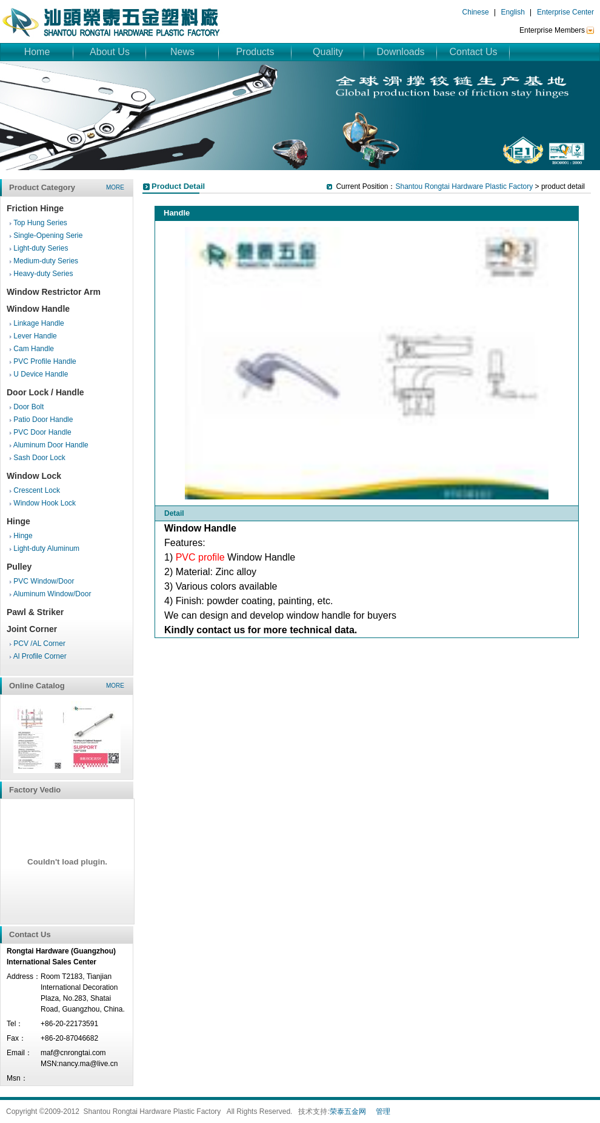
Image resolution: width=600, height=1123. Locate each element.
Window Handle (38, 309)
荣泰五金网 (348, 1111)
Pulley (19, 566)
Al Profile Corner (40, 656)
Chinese (475, 12)
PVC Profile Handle (44, 361)
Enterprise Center (565, 12)
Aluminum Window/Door (52, 594)
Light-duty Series (40, 248)
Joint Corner (32, 629)
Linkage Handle (38, 323)
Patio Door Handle (43, 419)
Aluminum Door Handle (50, 445)
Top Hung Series (40, 223)
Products (255, 52)
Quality (328, 52)
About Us (110, 52)
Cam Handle (33, 348)
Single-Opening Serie (47, 235)
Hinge (18, 521)
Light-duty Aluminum (46, 548)
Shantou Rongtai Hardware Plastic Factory (464, 186)
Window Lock (34, 476)
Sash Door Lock (39, 457)
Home (37, 52)
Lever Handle (34, 336)
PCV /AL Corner (39, 643)
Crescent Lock (36, 490)
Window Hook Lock (44, 503)
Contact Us (473, 52)
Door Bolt (28, 407)
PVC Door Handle (42, 432)
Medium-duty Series (45, 261)
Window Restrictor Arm (54, 292)
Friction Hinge (35, 208)
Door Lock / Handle (45, 392)
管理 (383, 1111)
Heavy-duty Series (43, 273)
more (115, 187)
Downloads (400, 52)
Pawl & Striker (35, 612)
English (513, 12)
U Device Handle (40, 374)
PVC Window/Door (43, 581)
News (182, 52)
